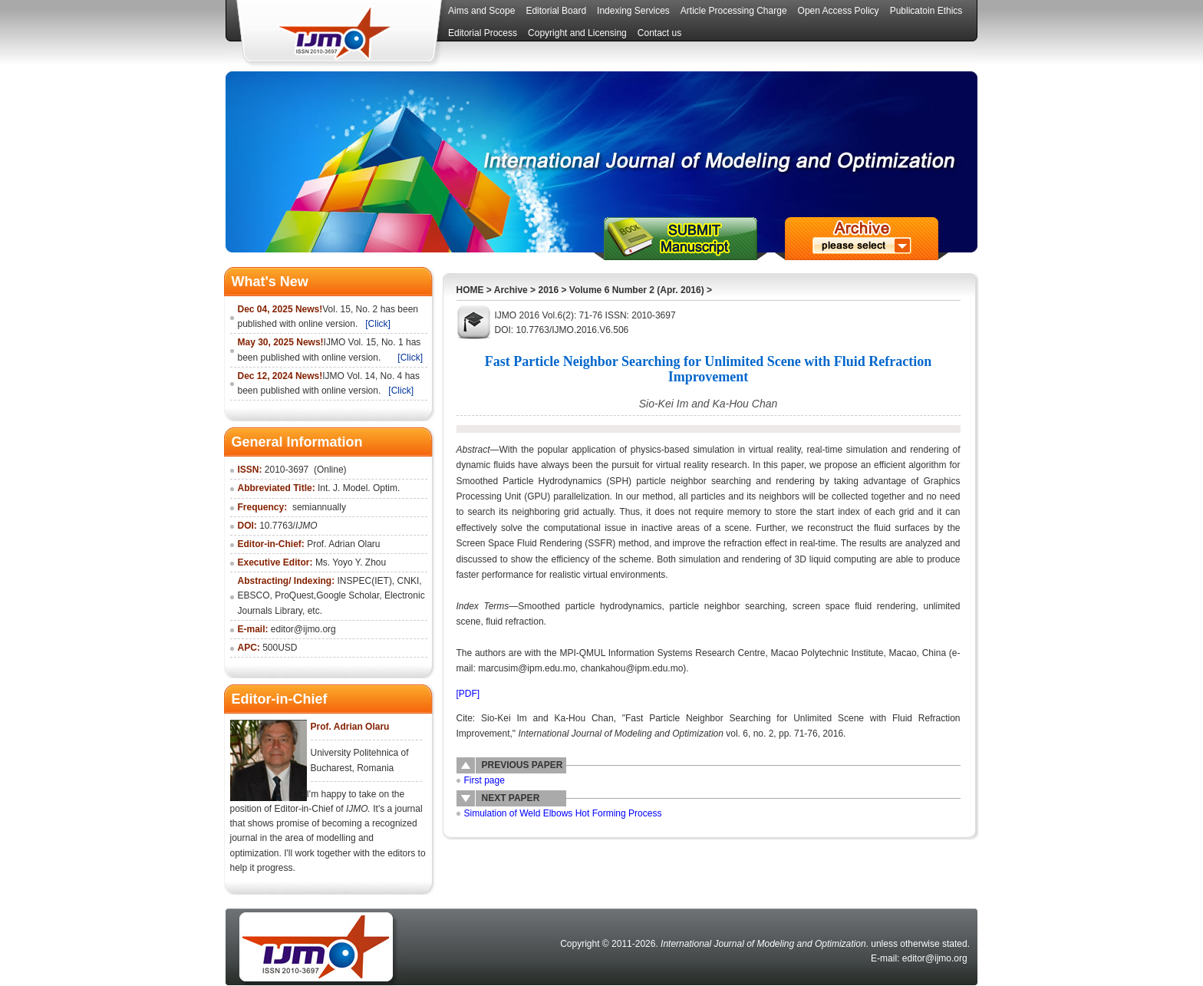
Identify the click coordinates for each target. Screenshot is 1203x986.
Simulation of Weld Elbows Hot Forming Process (563, 813)
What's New (270, 281)
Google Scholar (347, 595)
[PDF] (468, 693)
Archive (511, 290)
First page (484, 780)
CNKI (408, 580)
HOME (470, 290)
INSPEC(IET (363, 580)
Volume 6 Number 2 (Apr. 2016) (636, 290)
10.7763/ (288, 525)
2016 (548, 290)
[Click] (378, 323)
